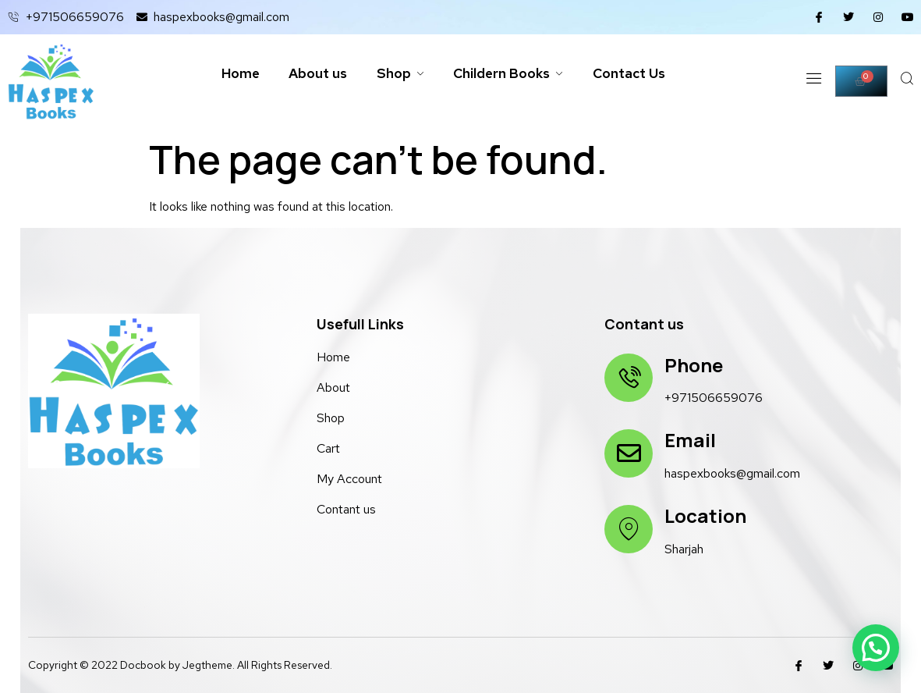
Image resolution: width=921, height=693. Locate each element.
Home (233, 74)
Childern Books (510, 74)
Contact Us (635, 74)
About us (314, 74)
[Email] (628, 453)
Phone (693, 365)
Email (689, 440)
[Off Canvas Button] (812, 81)
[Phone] (628, 378)
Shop (399, 74)
